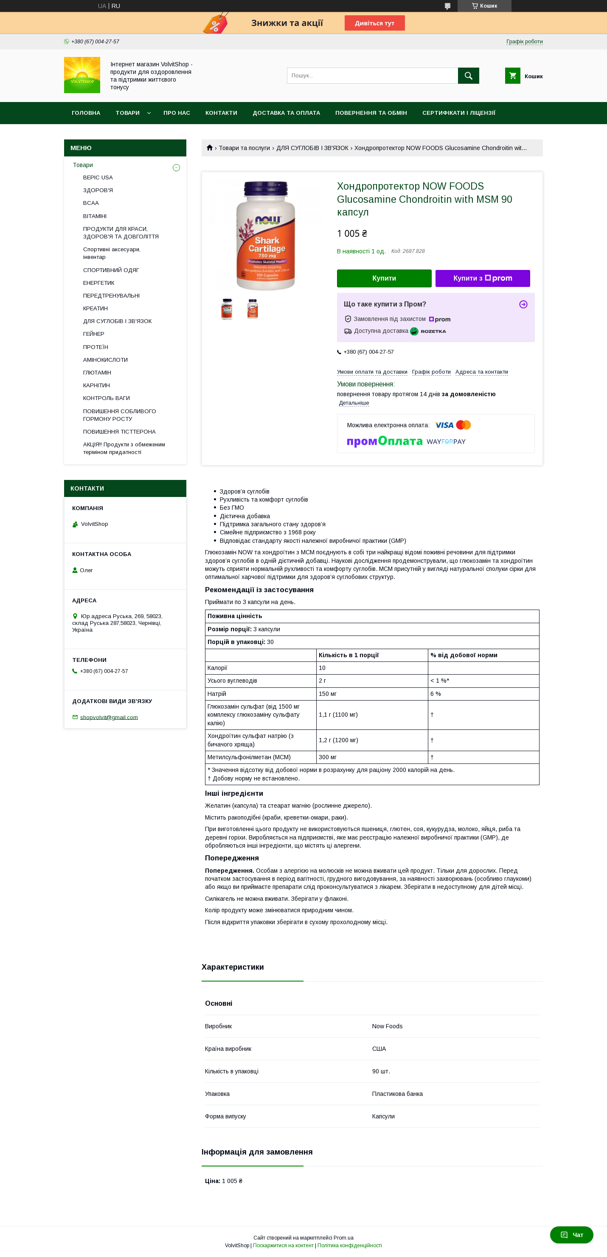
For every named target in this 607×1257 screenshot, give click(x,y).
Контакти (221, 113)
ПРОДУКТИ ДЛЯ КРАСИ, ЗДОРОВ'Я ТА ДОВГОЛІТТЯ (121, 233)
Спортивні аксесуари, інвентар (112, 253)
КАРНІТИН (96, 385)
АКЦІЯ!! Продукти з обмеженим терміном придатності (124, 448)
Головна (86, 113)
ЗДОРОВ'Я (98, 190)
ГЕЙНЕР (93, 334)
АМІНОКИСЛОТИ (105, 360)
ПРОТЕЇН (95, 347)
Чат (571, 1235)
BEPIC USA (98, 177)
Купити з (482, 278)
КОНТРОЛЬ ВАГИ (106, 398)
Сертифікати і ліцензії (458, 113)
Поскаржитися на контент (283, 1245)
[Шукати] (468, 76)
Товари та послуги (244, 148)
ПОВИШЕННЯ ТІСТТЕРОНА (119, 431)
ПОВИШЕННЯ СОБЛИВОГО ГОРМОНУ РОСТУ (119, 415)
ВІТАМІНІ (95, 216)
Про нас (176, 113)
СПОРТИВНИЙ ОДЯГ (111, 270)
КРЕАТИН (95, 308)
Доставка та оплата (286, 113)
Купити (384, 278)
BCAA (91, 203)
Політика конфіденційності (350, 1245)
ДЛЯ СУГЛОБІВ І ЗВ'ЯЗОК (312, 148)
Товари (127, 113)
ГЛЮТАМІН (97, 372)
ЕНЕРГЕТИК (98, 283)
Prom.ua (344, 1238)
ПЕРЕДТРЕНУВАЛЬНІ (111, 295)
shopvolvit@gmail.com (109, 717)
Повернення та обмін (371, 113)
